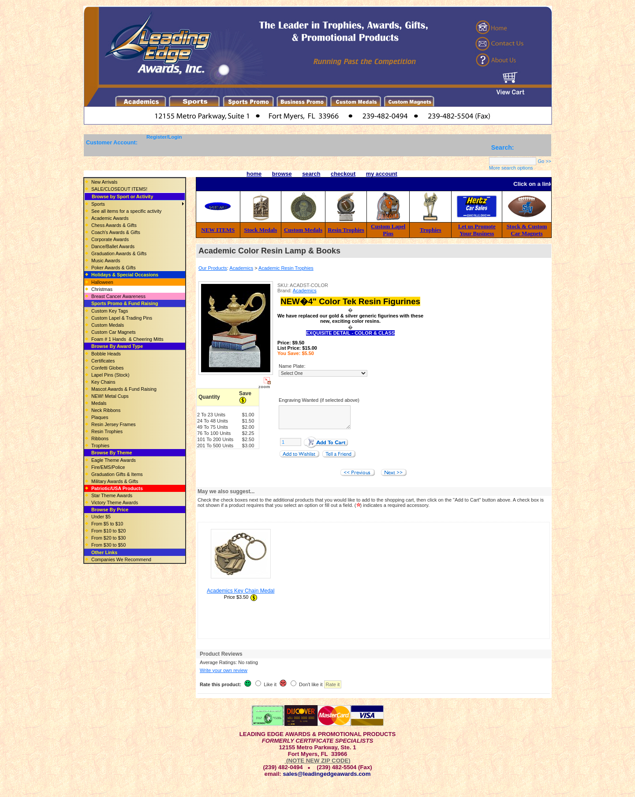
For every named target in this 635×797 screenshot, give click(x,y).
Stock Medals (260, 230)
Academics (241, 268)
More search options (511, 167)
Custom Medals (303, 230)
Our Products (212, 268)
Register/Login (164, 137)
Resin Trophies (346, 230)
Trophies (430, 230)
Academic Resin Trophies (286, 268)
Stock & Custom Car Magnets (527, 230)
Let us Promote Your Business (477, 230)
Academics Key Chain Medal (240, 596)
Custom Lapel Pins (388, 230)
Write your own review (223, 675)
